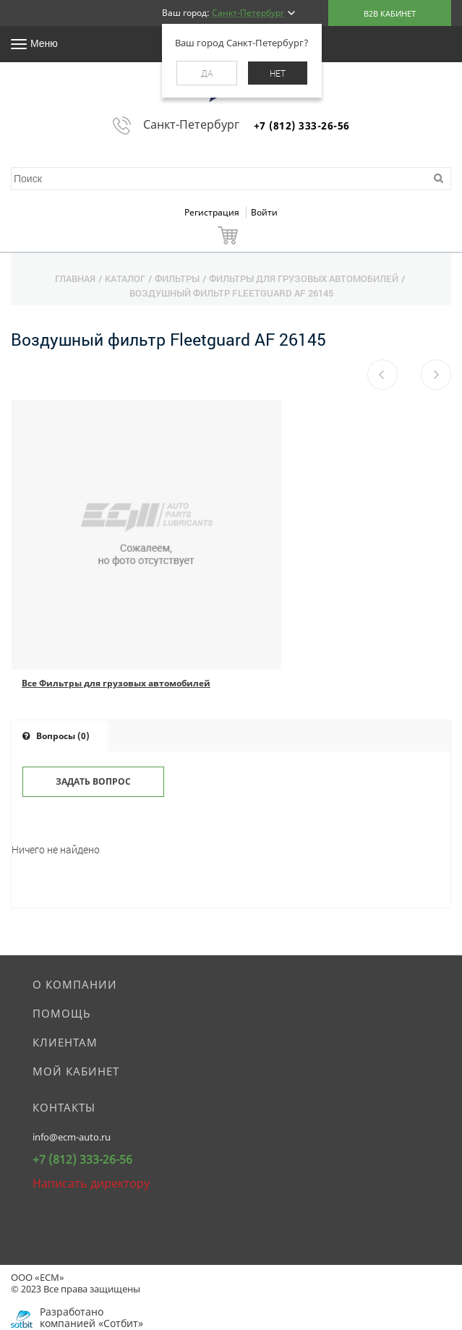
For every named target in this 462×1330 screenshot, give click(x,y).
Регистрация (212, 212)
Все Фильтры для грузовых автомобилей (116, 683)
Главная (75, 278)
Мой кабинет (76, 1071)
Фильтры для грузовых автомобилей (303, 278)
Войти (264, 212)
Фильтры (177, 278)
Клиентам (65, 1042)
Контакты (64, 1107)
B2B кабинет (390, 13)
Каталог (125, 278)
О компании (75, 984)
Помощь (62, 1013)
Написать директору (91, 1183)
